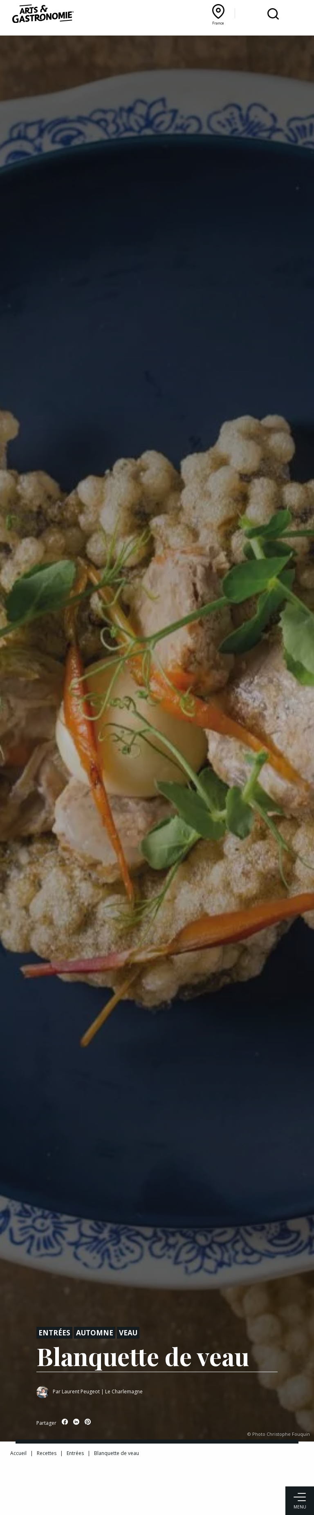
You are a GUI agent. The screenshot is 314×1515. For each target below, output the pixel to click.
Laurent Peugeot (81, 1391)
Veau (128, 1332)
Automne (94, 1332)
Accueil (18, 1453)
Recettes (46, 1453)
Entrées (54, 1332)
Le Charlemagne (124, 1391)
